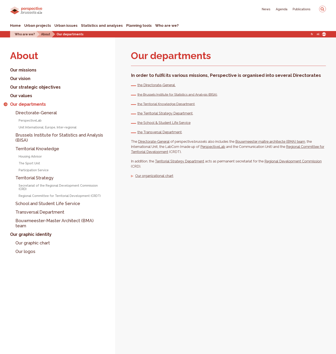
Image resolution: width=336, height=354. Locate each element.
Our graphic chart (32, 242)
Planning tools (139, 25)
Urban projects (37, 25)
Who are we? (167, 25)
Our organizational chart (154, 176)
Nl (318, 34)
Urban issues (66, 25)
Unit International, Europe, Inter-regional (47, 127)
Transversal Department (39, 212)
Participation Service (34, 170)
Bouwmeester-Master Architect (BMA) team (54, 223)
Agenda (281, 9)
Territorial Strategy (34, 177)
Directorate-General (36, 112)
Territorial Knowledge (37, 148)
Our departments (70, 34)
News (266, 9)
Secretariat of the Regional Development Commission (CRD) (58, 187)
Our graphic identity (31, 234)
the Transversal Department (159, 132)
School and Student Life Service (47, 203)
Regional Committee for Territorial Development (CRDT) (60, 196)
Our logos (25, 251)
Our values (21, 95)
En (324, 34)
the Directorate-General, (156, 85)
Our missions (23, 70)
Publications (301, 9)
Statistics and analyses (102, 25)
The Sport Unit (29, 163)
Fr (312, 34)
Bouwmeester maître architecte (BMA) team (270, 142)
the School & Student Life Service (163, 123)
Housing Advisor (30, 156)
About (45, 34)
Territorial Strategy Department (179, 161)
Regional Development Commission (293, 161)
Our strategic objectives (35, 87)
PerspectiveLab (30, 120)
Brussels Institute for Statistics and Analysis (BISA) (59, 137)
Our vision (20, 78)
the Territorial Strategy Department (165, 113)
